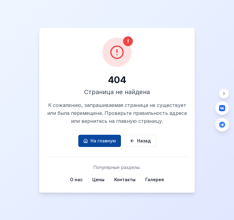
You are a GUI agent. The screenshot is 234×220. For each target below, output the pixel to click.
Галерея (154, 179)
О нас (76, 179)
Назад (140, 140)
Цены (98, 179)
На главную (99, 140)
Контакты (125, 179)
